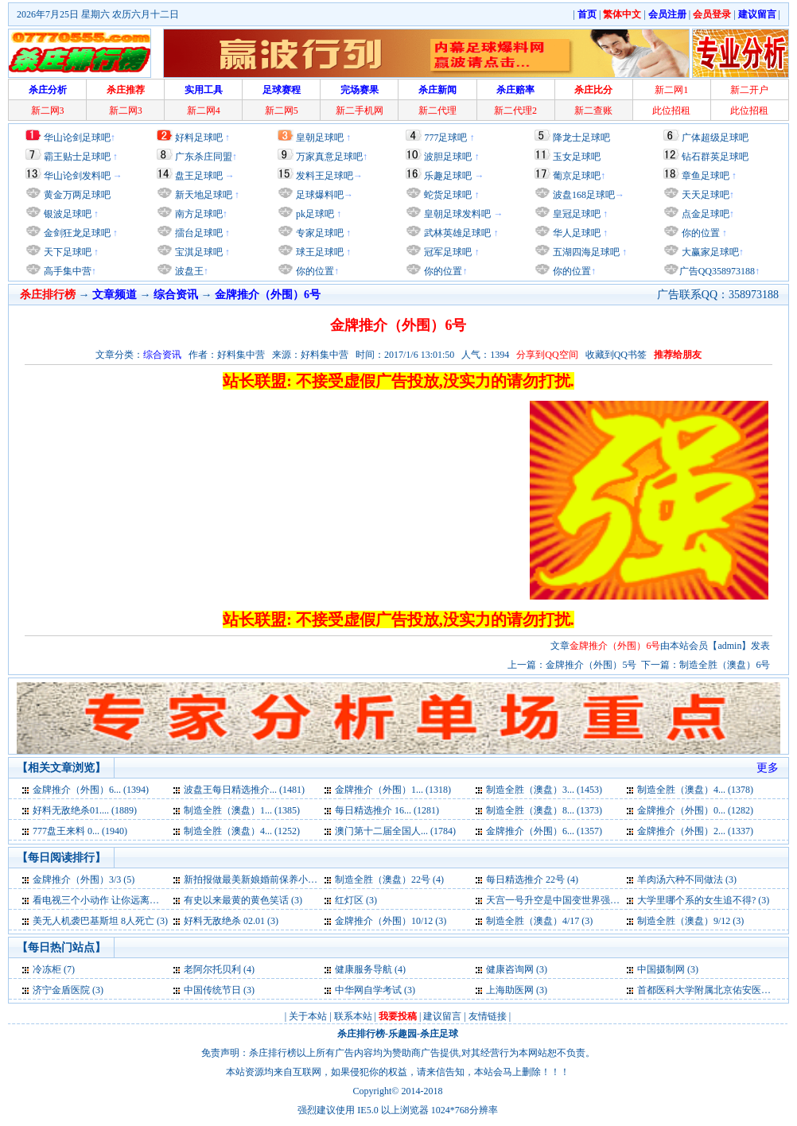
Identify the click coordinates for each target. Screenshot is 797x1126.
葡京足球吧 (577, 175)
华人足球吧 (575, 233)
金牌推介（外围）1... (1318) (393, 789)
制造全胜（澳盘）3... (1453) (544, 789)
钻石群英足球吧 (715, 156)
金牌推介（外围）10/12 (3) (390, 920)
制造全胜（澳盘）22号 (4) (389, 879)
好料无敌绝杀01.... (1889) (85, 810)
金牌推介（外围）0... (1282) (695, 810)
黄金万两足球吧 (77, 194)
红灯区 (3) (356, 900)
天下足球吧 (66, 252)
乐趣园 (402, 1033)
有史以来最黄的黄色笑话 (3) (243, 900)
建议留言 (442, 1016)
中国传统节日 (212, 990)
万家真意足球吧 (329, 156)
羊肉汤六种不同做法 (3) (687, 879)
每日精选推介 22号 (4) (532, 879)
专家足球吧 (319, 233)
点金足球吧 (704, 213)
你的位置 (314, 271)
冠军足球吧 (447, 252)
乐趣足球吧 (448, 175)
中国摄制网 (661, 969)
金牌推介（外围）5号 (591, 664)
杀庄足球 (439, 1033)
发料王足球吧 (324, 175)
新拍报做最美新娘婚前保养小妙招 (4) (262, 879)
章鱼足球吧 (705, 175)
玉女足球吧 (577, 156)
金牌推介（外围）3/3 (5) (83, 879)
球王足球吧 (319, 252)
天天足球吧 (704, 194)
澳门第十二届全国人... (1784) (395, 831)
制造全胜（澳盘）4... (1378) (695, 789)
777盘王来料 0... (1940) (80, 831)
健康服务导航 (363, 969)
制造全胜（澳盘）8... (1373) (544, 810)
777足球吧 (445, 137)
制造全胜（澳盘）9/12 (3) (690, 920)
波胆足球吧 (448, 156)
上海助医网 (510, 990)
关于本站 (308, 1016)
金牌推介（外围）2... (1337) (695, 831)
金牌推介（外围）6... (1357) (544, 831)
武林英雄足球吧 (456, 233)
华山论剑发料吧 (77, 175)
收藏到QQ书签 (616, 354)
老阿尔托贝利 (212, 969)
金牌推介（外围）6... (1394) (91, 789)
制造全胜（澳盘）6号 (724, 664)
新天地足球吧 (202, 194)
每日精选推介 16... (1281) (387, 810)
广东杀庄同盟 (203, 156)
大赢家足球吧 (709, 252)
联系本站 (353, 1016)
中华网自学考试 (368, 990)
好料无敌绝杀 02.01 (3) (231, 920)
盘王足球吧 (199, 175)
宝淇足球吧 (199, 252)
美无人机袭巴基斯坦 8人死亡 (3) (100, 920)
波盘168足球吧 (584, 194)
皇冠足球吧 (575, 213)
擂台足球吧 (198, 233)
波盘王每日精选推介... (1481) (244, 789)
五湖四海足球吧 (585, 252)
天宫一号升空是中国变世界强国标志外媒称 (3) (583, 900)
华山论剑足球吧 (77, 137)
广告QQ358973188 (717, 271)
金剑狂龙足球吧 (76, 233)
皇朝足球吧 (320, 137)
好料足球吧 (199, 137)
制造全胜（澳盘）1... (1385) (242, 810)
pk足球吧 (314, 213)
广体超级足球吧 (715, 137)
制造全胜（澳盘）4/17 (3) (539, 920)
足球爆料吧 (320, 194)
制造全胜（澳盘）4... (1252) (242, 831)
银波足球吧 (67, 213)
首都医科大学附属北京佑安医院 (704, 990)
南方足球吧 (198, 213)
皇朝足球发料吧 (456, 213)
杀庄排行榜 (361, 1033)
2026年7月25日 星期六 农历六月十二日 (98, 14)
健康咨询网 (510, 969)
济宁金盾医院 (61, 990)
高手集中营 (66, 271)
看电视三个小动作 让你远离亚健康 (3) (112, 900)
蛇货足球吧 (449, 194)
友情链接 (487, 1016)
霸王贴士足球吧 (77, 156)
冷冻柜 (47, 969)
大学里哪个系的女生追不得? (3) (703, 900)
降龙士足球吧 (581, 137)
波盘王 (188, 271)
